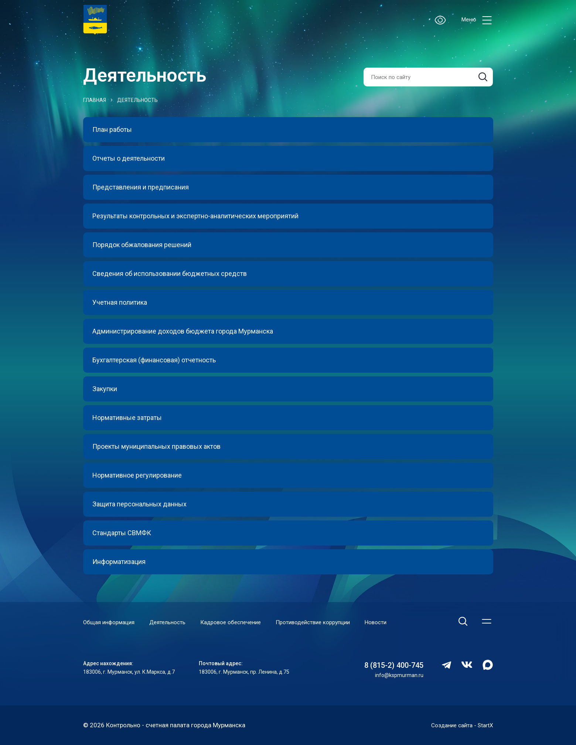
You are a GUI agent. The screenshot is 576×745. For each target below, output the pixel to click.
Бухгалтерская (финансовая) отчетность (154, 360)
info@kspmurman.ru (399, 676)
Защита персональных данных (139, 504)
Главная (94, 100)
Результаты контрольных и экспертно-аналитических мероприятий (195, 216)
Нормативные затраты (127, 417)
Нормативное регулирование (137, 475)
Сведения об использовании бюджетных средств (169, 273)
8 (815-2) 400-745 (393, 665)
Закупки (104, 389)
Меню (477, 20)
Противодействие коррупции (313, 622)
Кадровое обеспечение (230, 622)
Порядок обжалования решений (141, 245)
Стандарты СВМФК (121, 533)
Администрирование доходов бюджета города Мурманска (182, 331)
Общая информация (108, 622)
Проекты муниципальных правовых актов (156, 446)
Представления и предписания (140, 187)
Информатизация (119, 561)
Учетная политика (119, 302)
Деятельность (137, 100)
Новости (375, 622)
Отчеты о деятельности (128, 158)
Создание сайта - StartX (458, 725)
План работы (112, 129)
